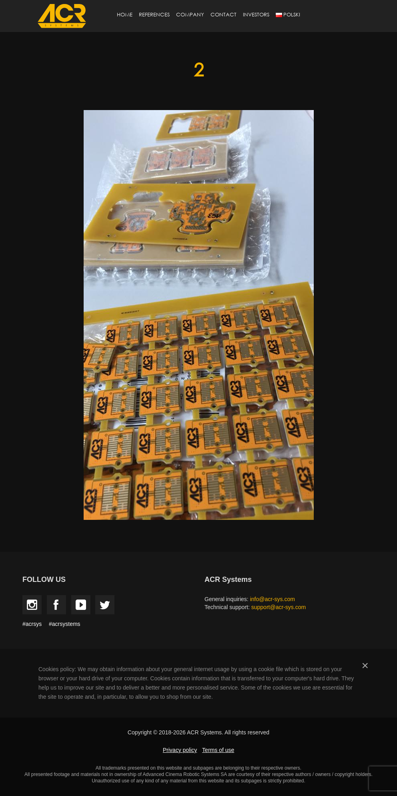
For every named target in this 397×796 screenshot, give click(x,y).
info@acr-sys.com (272, 599)
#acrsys (32, 624)
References (154, 14)
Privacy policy (180, 750)
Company (190, 14)
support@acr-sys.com (278, 607)
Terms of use (218, 750)
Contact (224, 14)
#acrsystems (64, 624)
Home (124, 14)
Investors (256, 14)
